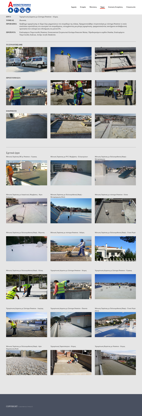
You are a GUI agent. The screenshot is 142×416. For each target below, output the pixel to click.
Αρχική (73, 7)
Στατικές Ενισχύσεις (115, 7)
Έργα (102, 7)
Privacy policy (27, 411)
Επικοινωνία (130, 7)
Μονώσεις (93, 7)
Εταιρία (83, 7)
